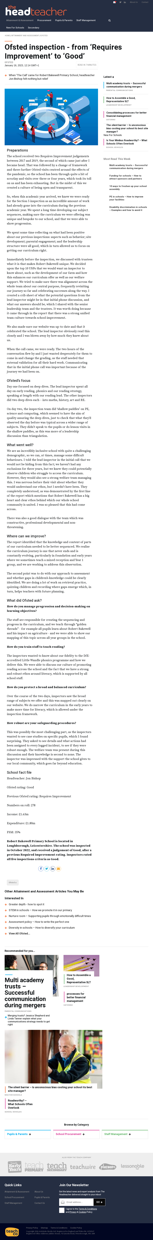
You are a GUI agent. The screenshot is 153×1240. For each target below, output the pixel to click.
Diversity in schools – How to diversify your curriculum (42, 928)
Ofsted (44, 35)
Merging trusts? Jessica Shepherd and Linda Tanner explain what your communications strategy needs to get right (29, 1020)
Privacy (73, 1212)
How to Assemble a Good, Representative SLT (120, 99)
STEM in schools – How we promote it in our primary (40, 910)
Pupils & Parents (63, 20)
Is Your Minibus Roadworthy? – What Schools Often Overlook (126, 142)
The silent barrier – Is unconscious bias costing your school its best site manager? (127, 128)
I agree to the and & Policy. (81, 1210)
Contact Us (40, 1203)
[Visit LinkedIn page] (125, 2)
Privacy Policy (32, 1228)
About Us (134, 2)
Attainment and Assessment (25, 35)
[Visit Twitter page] (120, 2)
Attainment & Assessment (19, 20)
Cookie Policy (76, 1228)
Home (7, 35)
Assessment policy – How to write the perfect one (39, 922)
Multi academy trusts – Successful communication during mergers (126, 85)
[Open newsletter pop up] (114, 2)
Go (99, 1202)
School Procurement (70, 1134)
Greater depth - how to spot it (26, 904)
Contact (145, 2)
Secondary (33, 27)
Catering (68, 1005)
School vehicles (13, 1112)
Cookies (82, 1212)
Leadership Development (76, 986)
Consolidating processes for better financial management (126, 114)
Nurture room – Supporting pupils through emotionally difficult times (50, 916)
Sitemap (44, 1228)
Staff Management (86, 20)
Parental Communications (18, 1011)
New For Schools (15, 27)
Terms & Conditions (88, 1209)
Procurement (44, 20)
